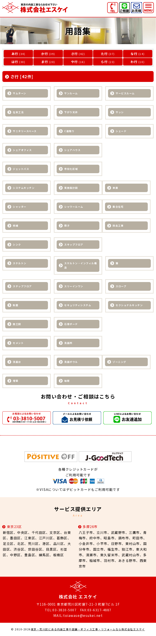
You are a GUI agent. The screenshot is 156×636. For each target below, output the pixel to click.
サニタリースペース (25, 131)
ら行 (104, 61)
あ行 (14, 53)
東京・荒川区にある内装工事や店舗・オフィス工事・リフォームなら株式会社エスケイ (88, 629)
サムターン (19, 93)
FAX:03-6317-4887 (95, 610)
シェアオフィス (22, 150)
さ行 (74, 53)
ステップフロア (22, 286)
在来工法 (18, 112)
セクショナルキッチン (129, 305)
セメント (18, 343)
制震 (15, 305)
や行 (74, 61)
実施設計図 (71, 188)
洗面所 (68, 343)
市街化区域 (71, 169)
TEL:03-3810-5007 (60, 610)
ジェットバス (21, 169)
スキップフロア (73, 244)
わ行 (134, 61)
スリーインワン (73, 286)
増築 (15, 381)
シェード (121, 131)
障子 (67, 225)
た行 (104, 53)
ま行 (44, 61)
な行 (134, 53)
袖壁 (67, 381)
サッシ (120, 112)
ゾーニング (119, 362)
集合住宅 (118, 207)
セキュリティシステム (77, 305)
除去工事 (118, 225)
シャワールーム (73, 207)
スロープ (121, 286)
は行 (14, 61)
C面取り (69, 131)
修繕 (15, 225)
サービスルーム (125, 93)
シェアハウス (72, 150)
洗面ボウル (71, 362)
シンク (17, 244)
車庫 (115, 188)
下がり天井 (71, 112)
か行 (44, 53)
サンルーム (71, 93)
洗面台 (17, 362)
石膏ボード (71, 324)
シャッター (19, 207)
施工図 (17, 324)
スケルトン (19, 263)
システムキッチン (23, 188)
